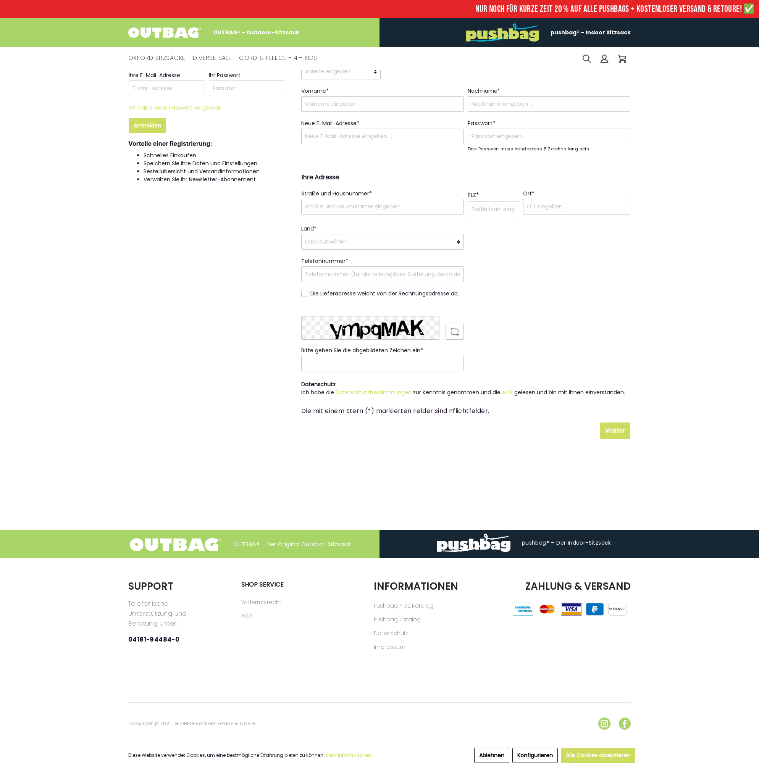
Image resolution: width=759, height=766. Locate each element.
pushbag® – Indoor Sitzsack (548, 32)
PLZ (473, 194)
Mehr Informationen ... (351, 755)
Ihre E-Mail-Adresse (154, 75)
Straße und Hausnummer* (336, 193)
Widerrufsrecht (261, 602)
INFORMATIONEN (415, 586)
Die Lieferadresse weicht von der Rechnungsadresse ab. (384, 293)
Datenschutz (391, 633)
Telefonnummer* (324, 261)
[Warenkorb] (622, 59)
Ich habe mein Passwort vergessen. (176, 107)
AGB (507, 392)
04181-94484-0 (153, 639)
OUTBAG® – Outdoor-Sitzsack (213, 32)
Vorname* (315, 91)
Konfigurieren (535, 755)
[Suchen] (587, 59)
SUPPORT (150, 586)
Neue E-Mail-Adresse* (330, 123)
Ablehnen (491, 755)
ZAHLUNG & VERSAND (578, 586)
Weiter (615, 430)
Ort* (529, 193)
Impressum (389, 647)
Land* (309, 228)
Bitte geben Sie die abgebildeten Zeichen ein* (362, 350)
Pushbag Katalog (397, 619)
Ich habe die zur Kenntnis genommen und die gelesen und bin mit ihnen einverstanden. (463, 392)
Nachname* (484, 91)
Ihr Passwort (225, 75)
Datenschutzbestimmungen (374, 392)
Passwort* (482, 123)
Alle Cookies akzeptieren (598, 755)
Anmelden (147, 125)
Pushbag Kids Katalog (403, 606)
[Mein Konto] (604, 59)
